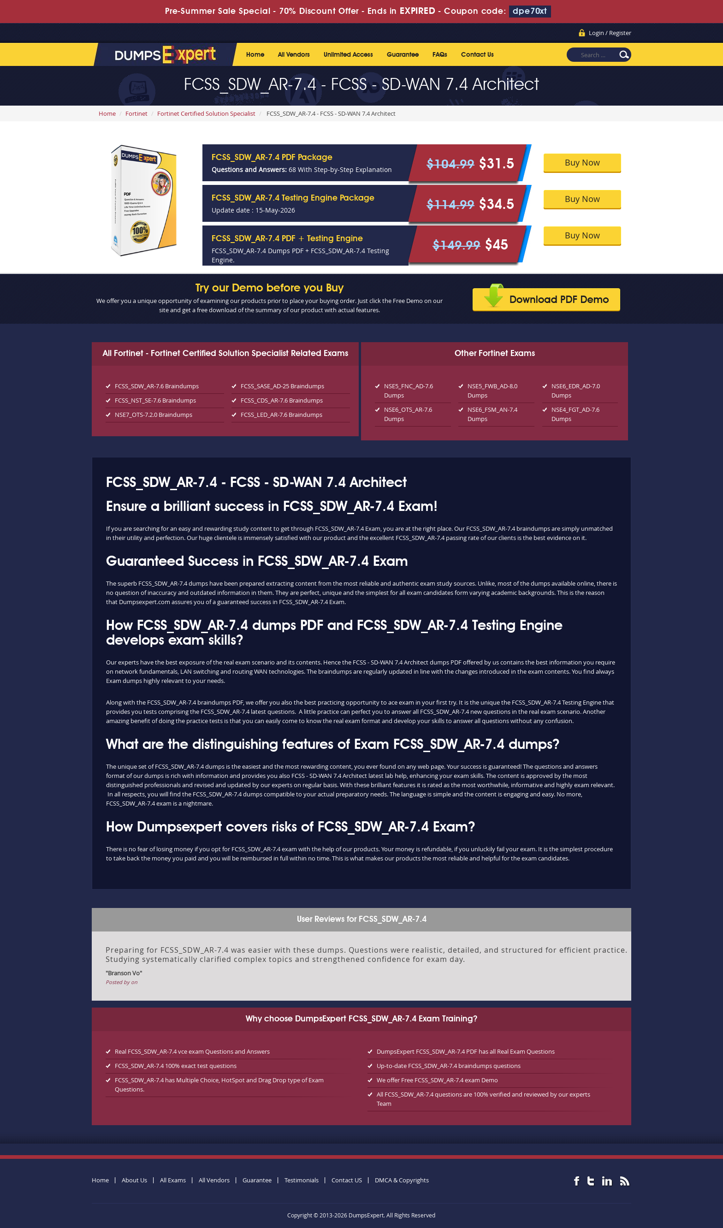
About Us (134, 1180)
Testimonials (301, 1180)
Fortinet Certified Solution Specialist (206, 113)
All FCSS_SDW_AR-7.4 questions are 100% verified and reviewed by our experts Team (483, 1099)
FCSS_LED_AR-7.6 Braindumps (281, 414)
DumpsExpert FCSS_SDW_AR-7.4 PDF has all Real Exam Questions (466, 1051)
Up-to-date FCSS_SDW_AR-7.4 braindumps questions (449, 1066)
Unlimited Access (348, 55)
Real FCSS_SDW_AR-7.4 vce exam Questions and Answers (192, 1051)
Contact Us (477, 55)
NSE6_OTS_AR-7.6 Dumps (408, 414)
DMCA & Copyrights (402, 1180)
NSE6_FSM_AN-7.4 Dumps (492, 414)
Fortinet (136, 113)
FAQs (440, 55)
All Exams (173, 1180)
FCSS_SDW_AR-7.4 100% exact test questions (176, 1066)
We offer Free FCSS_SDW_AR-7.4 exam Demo (437, 1080)
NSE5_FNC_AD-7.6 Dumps (408, 390)
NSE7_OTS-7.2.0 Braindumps (153, 414)
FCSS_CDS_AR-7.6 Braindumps (282, 400)
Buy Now (582, 162)
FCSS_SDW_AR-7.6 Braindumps (157, 386)
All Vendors (294, 55)
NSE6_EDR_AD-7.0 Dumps (575, 390)
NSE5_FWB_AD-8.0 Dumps (492, 390)
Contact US (347, 1180)
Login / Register (610, 33)
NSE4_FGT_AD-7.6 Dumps (575, 414)
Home (255, 55)
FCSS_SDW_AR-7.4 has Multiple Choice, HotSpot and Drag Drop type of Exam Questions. (219, 1084)
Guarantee (403, 55)
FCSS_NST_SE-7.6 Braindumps (155, 400)
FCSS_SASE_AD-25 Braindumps (282, 386)
